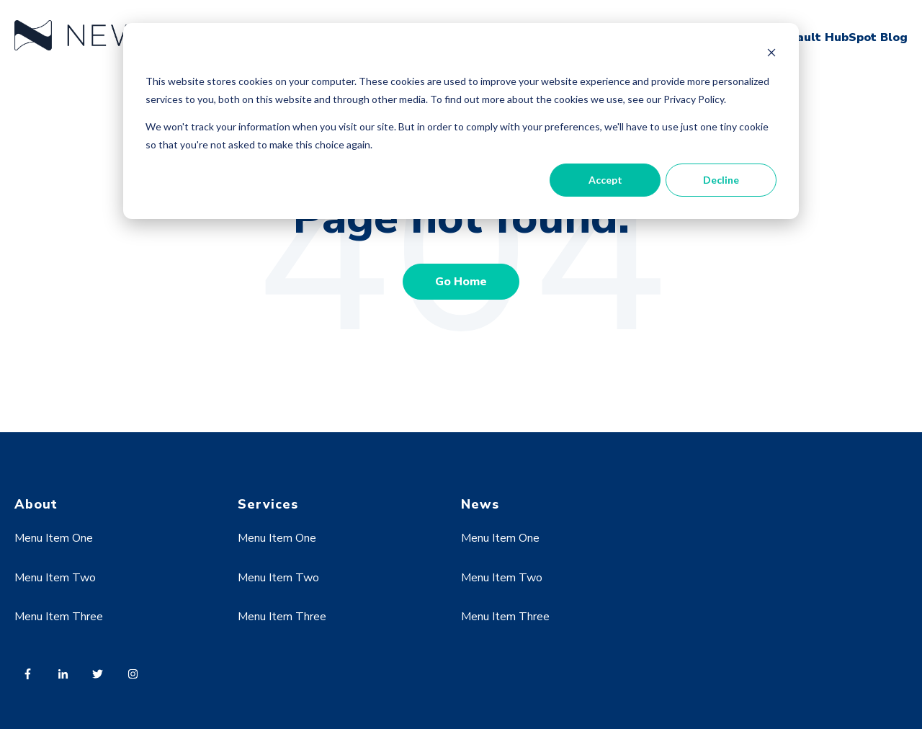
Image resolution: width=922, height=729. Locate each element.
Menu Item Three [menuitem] (58, 617)
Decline (721, 180)
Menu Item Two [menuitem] (55, 578)
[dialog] (461, 121)
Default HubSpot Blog (841, 37)
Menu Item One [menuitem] (53, 538)
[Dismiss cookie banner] (771, 54)
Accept (605, 180)
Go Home (461, 282)
